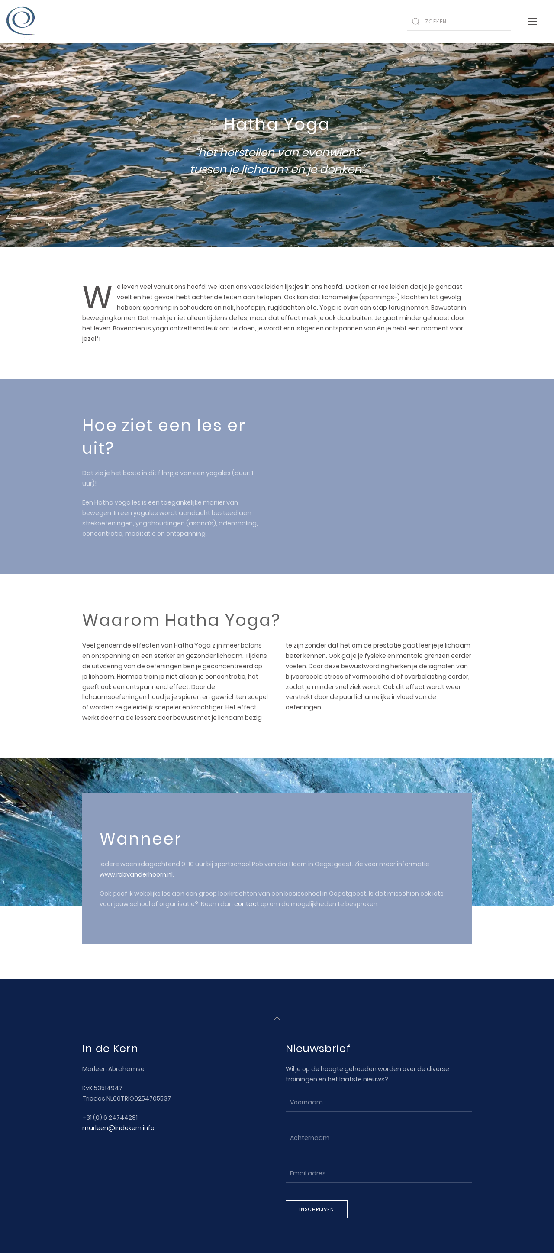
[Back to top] (277, 1017)
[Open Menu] (532, 21)
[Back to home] (21, 21)
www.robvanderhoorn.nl (136, 874)
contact (246, 904)
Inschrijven (316, 1208)
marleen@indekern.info (118, 1127)
